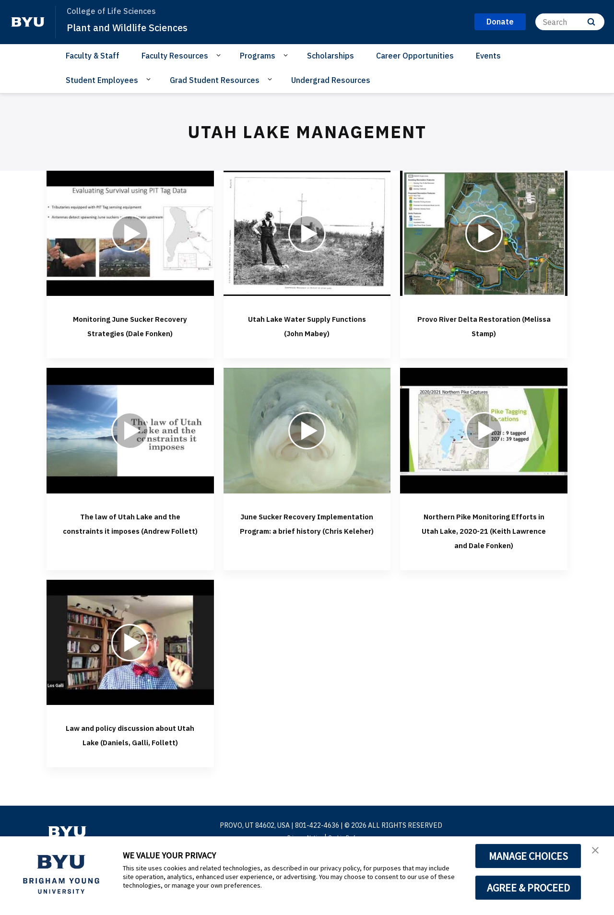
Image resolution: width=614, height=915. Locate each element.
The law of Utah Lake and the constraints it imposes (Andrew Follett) (130, 544)
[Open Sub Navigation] (220, 55)
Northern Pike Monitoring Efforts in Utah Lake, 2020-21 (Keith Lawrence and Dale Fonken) (483, 551)
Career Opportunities (415, 55)
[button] (598, 854)
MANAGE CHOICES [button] (528, 856)
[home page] (28, 22)
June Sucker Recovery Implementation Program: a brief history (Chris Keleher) (307, 551)
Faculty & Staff (92, 55)
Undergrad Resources (330, 80)
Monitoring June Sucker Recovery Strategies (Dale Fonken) (130, 332)
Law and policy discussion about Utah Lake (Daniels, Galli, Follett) (130, 777)
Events (488, 55)
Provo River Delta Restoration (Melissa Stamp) (483, 332)
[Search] (569, 21)
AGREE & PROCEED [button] (528, 887)
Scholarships (330, 55)
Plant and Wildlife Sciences (139, 27)
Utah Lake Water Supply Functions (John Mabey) (307, 325)
